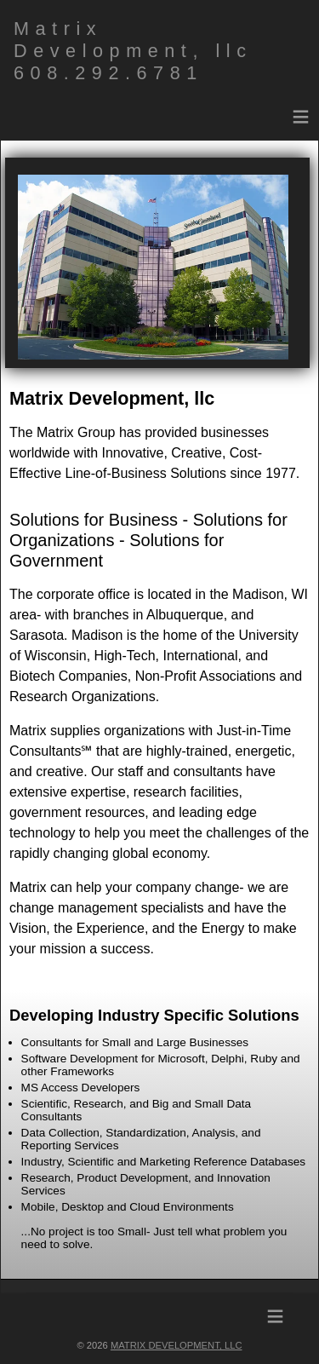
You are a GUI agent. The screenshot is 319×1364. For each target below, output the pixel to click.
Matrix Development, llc (176, 1345)
